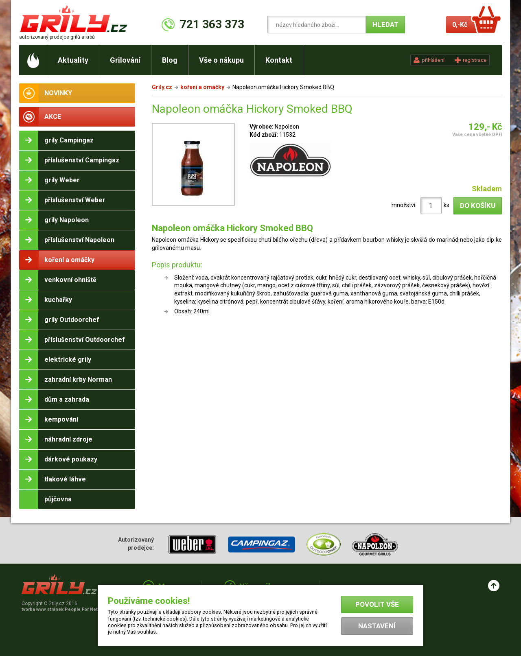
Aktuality (73, 60)
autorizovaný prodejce (57, 37)
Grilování (125, 60)
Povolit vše (377, 604)
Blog (169, 60)
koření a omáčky (202, 87)
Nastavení (377, 626)
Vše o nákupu (221, 60)
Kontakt (278, 60)
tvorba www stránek (64, 609)
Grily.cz (162, 87)
